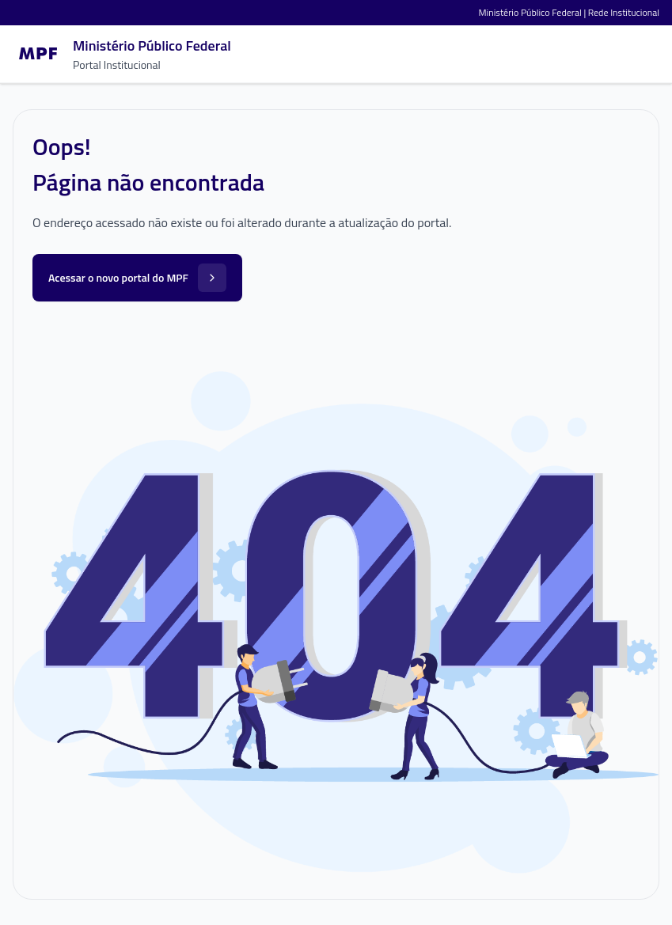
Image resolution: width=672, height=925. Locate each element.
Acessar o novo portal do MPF (137, 277)
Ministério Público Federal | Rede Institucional (569, 12)
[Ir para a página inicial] (122, 54)
